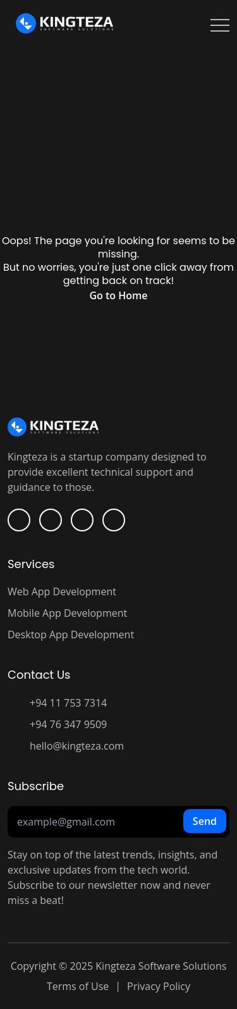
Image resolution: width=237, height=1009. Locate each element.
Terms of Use (78, 986)
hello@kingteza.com (77, 746)
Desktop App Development (71, 634)
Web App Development (62, 591)
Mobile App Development (67, 613)
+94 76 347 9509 (68, 724)
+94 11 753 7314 (68, 703)
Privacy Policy (158, 986)
